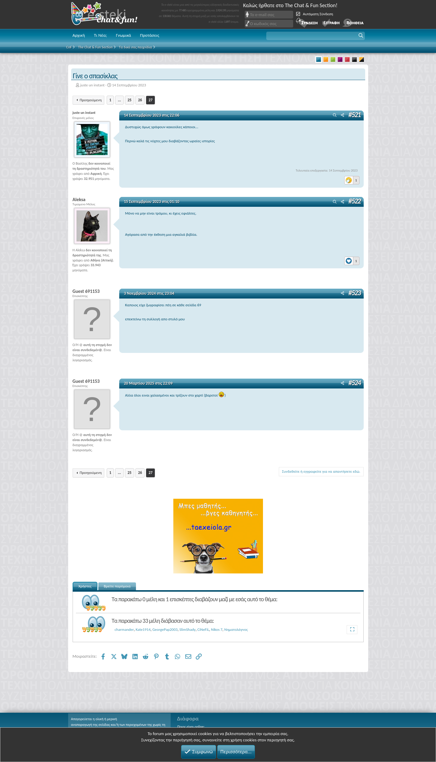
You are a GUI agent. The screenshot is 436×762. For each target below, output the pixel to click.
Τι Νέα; (100, 35)
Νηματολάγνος (236, 629)
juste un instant (92, 85)
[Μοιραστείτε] (342, 115)
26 (140, 100)
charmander (124, 629)
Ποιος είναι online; (191, 727)
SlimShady (187, 629)
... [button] (119, 100)
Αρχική (79, 35)
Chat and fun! (108, 14)
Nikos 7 (216, 629)
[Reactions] (351, 179)
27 (150, 100)
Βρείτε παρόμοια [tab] (117, 586)
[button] (315, 35)
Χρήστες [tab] (85, 586)
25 (129, 100)
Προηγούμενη (90, 100)
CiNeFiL (203, 629)
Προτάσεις (149, 35)
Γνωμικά (123, 35)
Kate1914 (143, 629)
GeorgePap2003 (165, 629)
